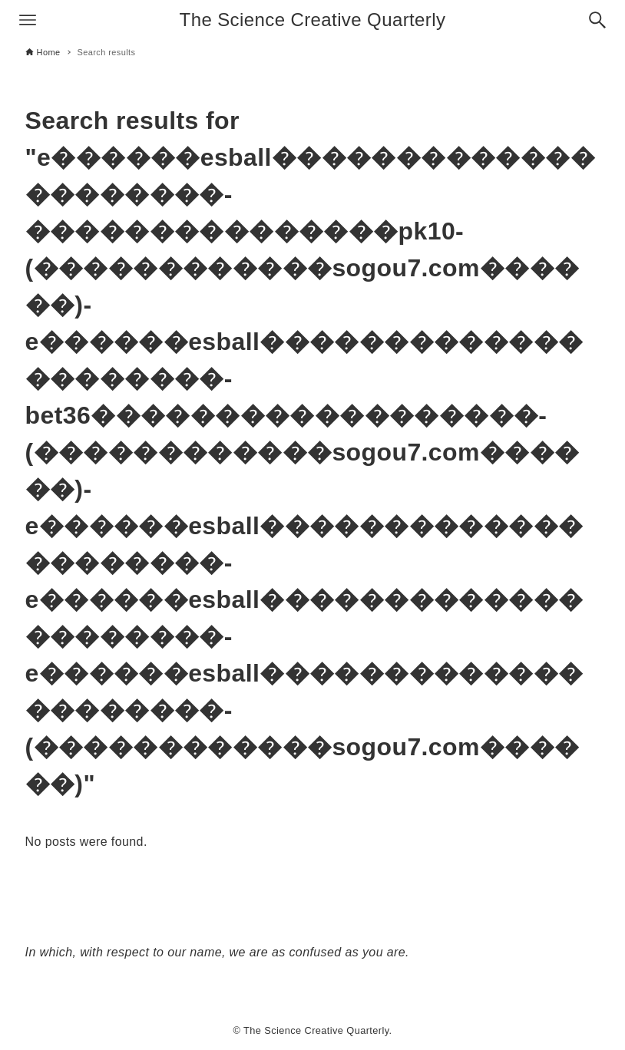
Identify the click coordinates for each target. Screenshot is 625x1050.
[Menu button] (27, 20)
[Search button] (597, 20)
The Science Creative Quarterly (313, 19)
